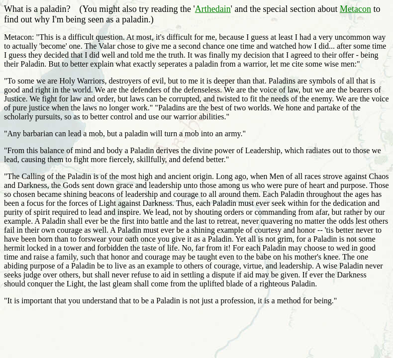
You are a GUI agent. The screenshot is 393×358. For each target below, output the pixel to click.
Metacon (355, 9)
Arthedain (213, 9)
